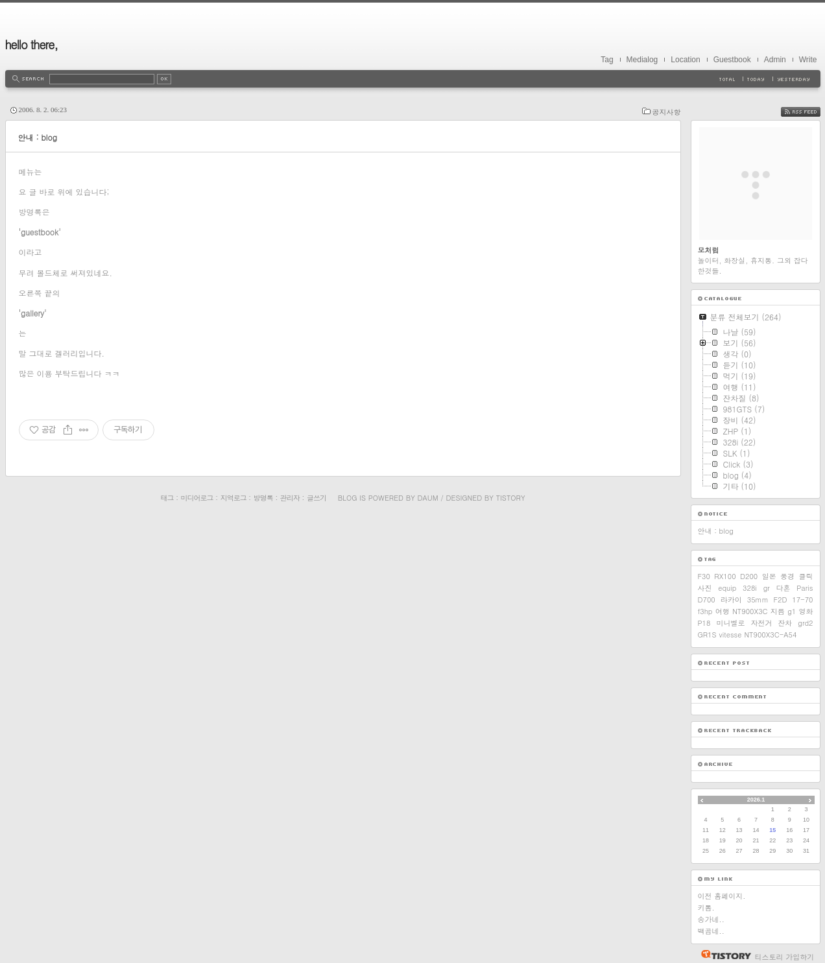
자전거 (761, 623)
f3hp (705, 611)
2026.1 (756, 799)
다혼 (783, 588)
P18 (704, 623)
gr (766, 588)
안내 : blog (37, 137)
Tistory (510, 498)
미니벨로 (730, 623)
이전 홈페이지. (722, 896)
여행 (722, 611)
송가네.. (711, 919)
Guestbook (732, 59)
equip (727, 588)
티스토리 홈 (723, 954)
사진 (705, 588)
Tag (607, 59)
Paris (804, 588)
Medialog (642, 59)
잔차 (785, 623)
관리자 (290, 498)
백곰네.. (711, 931)
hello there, (31, 44)
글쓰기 (316, 498)
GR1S (707, 634)
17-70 (802, 599)
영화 (806, 611)
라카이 (731, 599)
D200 (749, 576)
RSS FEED (810, 112)
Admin (775, 59)
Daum (428, 498)
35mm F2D (767, 599)
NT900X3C (749, 611)
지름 (778, 611)
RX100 (724, 576)
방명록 (263, 498)
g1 (791, 611)
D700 (706, 599)
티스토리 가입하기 (785, 957)
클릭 (805, 576)
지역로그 (233, 498)
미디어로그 (197, 498)
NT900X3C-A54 (770, 634)
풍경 (787, 576)
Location (685, 59)
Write (808, 59)
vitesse (730, 634)
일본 (769, 576)
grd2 (805, 623)
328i (750, 588)
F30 (704, 576)
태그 (166, 498)
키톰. (706, 907)
